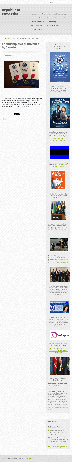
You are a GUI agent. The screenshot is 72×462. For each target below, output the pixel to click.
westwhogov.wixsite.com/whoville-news (59, 412)
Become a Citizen (52, 21)
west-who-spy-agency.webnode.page (58, 143)
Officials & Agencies (52, 29)
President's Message (60, 17)
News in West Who (37, 21)
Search (69, 2)
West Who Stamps (37, 29)
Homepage (34, 17)
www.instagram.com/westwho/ (59, 347)
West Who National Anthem (60, 169)
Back (4, 122)
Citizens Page (52, 25)
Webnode (28, 459)
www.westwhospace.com (61, 266)
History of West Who (37, 33)
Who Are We (46, 17)
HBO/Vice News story (58, 291)
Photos (64, 21)
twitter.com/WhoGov (55, 388)
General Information (37, 25)
